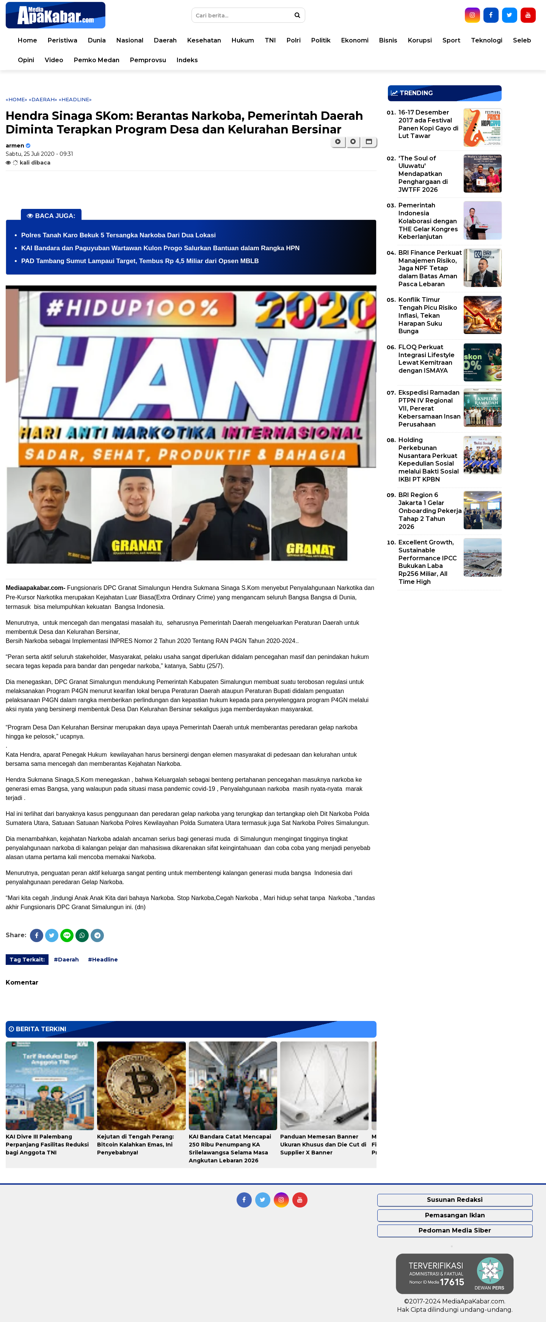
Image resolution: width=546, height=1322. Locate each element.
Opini (26, 60)
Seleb (522, 40)
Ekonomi (355, 40)
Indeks (187, 60)
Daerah (165, 40)
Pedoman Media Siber (455, 1230)
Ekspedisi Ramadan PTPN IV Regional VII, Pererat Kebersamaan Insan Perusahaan (430, 408)
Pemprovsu (148, 60)
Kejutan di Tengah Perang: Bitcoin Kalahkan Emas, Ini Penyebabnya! (135, 1144)
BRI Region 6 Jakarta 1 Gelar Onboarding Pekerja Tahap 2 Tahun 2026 (430, 510)
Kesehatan (204, 40)
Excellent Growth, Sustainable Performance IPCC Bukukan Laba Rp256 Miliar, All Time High (428, 562)
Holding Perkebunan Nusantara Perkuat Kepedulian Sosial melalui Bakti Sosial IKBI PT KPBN (429, 459)
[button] (369, 141)
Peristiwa (62, 40)
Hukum (243, 40)
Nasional (129, 40)
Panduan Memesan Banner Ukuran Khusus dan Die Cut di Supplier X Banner (323, 1144)
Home (27, 40)
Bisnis (388, 40)
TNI (270, 40)
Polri (294, 40)
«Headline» (75, 99)
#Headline (103, 959)
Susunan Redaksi (455, 1199)
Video (54, 60)
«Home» (16, 99)
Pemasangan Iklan (455, 1215)
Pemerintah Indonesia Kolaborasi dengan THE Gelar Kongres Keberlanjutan (428, 221)
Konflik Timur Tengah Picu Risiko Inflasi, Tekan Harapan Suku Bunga (428, 315)
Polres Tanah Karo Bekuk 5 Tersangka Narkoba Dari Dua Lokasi (118, 235)
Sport (451, 40)
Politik (321, 40)
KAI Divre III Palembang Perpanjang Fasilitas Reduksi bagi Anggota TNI (47, 1144)
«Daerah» (43, 99)
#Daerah (66, 959)
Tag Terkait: (27, 959)
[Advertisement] (445, 649)
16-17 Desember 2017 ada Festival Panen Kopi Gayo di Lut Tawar (428, 124)
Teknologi (486, 40)
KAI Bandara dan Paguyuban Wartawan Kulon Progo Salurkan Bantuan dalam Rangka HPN (160, 248)
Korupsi (420, 40)
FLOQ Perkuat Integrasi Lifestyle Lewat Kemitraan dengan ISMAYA (427, 358)
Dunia (97, 40)
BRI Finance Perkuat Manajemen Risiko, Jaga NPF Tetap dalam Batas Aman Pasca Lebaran (430, 268)
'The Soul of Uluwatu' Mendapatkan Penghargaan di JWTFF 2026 (423, 174)
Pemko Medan (96, 60)
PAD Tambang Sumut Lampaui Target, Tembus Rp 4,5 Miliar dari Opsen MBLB (140, 261)
